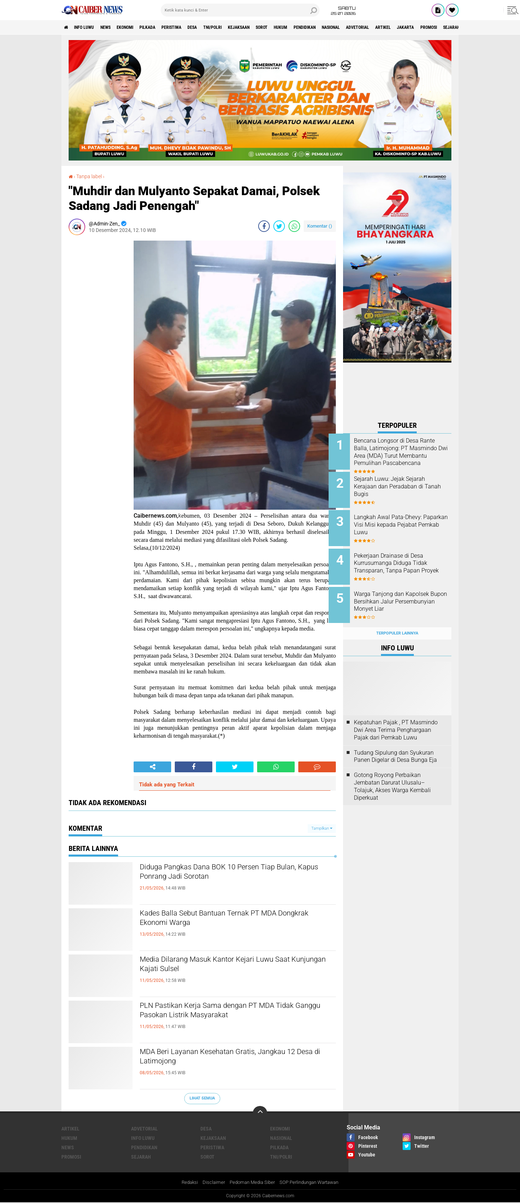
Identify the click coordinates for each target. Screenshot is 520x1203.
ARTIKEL (457, 27)
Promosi (71, 1156)
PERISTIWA (197, 27)
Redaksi (184, 1182)
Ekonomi (141, 27)
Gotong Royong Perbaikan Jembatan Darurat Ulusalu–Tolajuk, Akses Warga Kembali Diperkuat (392, 775)
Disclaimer (209, 1182)
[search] (240, 10)
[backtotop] (260, 1113)
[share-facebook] (264, 226)
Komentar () (319, 225)
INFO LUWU (89, 27)
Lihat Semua (202, 1098)
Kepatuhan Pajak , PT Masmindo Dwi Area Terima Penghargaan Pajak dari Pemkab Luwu (396, 719)
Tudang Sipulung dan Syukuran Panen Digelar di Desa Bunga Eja (395, 745)
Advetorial (426, 27)
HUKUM (332, 27)
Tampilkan (321, 828)
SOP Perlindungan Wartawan (311, 1182)
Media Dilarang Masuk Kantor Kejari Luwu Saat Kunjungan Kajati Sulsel (235, 966)
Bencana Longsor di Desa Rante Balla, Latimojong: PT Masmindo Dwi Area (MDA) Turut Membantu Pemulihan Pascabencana (404, 455)
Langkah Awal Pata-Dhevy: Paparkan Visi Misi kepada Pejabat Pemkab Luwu (402, 521)
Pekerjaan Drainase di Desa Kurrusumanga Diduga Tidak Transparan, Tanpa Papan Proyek (405, 561)
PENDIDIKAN (361, 27)
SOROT (309, 27)
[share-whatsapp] (294, 226)
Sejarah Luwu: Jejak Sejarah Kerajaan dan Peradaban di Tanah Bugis (403, 485)
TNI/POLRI (248, 27)
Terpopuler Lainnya (397, 621)
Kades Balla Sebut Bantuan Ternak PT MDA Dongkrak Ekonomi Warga (227, 919)
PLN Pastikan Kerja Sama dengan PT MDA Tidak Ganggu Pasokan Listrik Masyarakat (226, 1012)
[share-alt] (152, 766)
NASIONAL (394, 27)
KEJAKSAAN (280, 27)
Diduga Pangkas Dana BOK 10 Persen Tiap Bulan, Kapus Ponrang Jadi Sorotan (226, 873)
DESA (223, 27)
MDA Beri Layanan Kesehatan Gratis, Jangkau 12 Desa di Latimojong (232, 1058)
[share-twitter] (279, 226)
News (116, 27)
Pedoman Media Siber (250, 1182)
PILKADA (168, 27)
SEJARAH (141, 1156)
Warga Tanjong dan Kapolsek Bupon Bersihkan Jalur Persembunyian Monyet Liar (405, 594)
